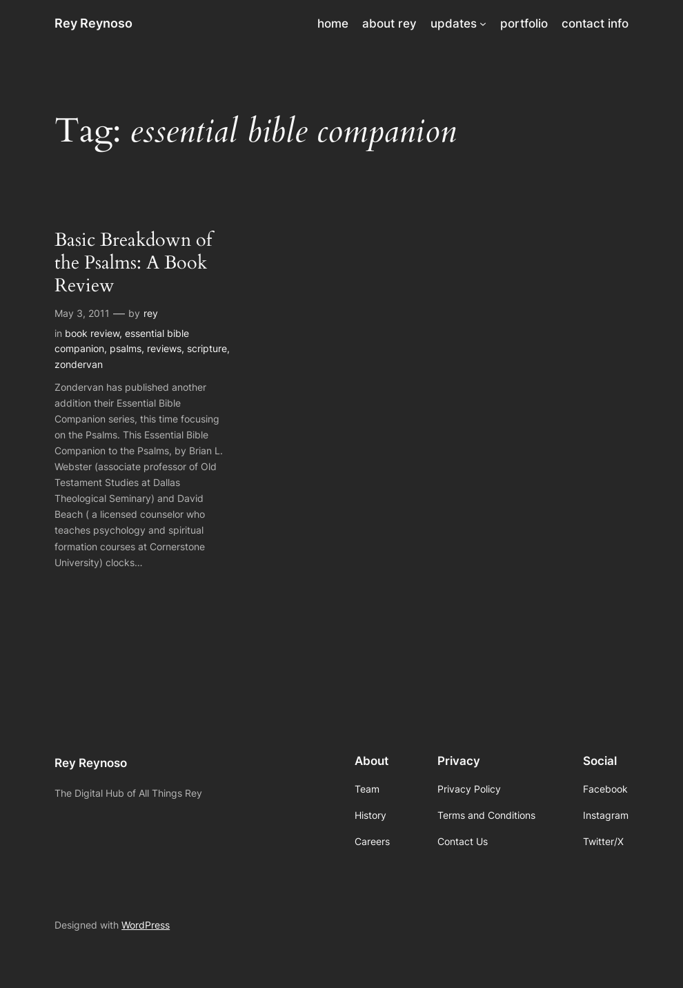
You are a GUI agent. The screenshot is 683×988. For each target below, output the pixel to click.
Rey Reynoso (93, 23)
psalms (125, 348)
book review (92, 333)
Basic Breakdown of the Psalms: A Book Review (133, 263)
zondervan (79, 364)
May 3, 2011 (82, 313)
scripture (207, 348)
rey (150, 313)
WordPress (145, 925)
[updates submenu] (482, 23)
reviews (164, 348)
